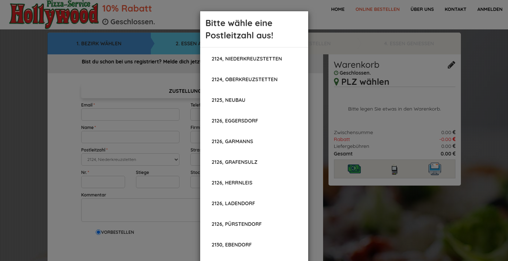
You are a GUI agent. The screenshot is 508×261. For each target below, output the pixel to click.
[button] (246, 59)
